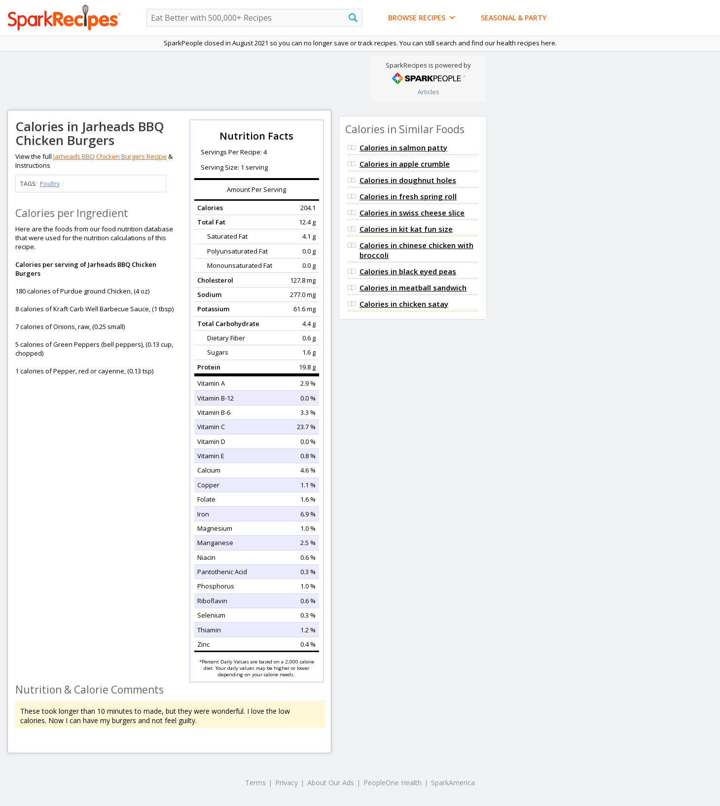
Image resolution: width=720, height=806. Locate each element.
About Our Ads (330, 782)
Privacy (286, 782)
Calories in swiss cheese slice (412, 213)
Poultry (50, 184)
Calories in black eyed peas (408, 271)
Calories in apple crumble (405, 164)
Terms (255, 782)
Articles (428, 91)
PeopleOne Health (392, 782)
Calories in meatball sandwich (413, 288)
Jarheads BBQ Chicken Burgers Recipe (110, 156)
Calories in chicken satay (404, 304)
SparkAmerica (453, 782)
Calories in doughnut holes (408, 180)
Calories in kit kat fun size (406, 229)
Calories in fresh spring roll (408, 196)
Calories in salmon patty (403, 147)
